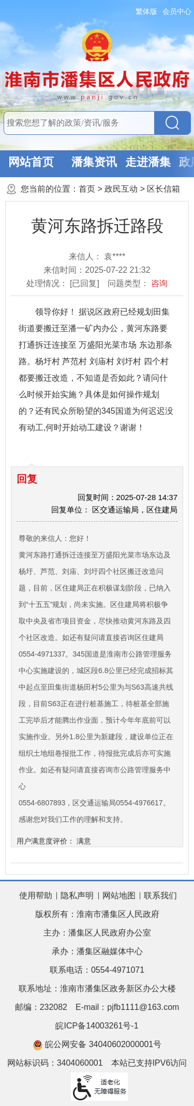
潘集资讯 (94, 161)
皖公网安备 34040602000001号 (97, 1045)
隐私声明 (77, 895)
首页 (87, 188)
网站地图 (119, 895)
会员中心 (176, 11)
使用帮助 (35, 895)
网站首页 (31, 161)
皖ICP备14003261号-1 (96, 1025)
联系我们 (160, 895)
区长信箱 (163, 188)
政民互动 (121, 188)
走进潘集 (148, 161)
